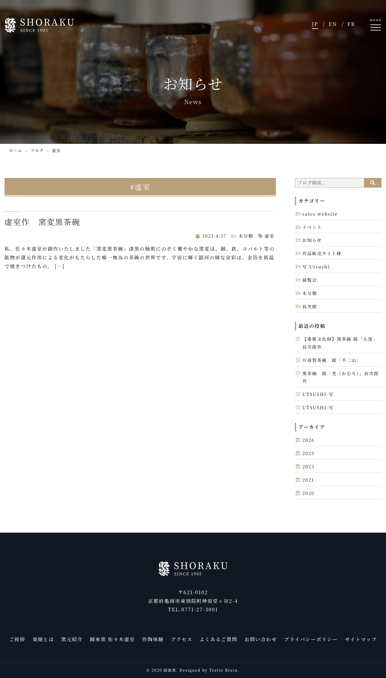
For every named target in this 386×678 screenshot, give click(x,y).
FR (351, 24)
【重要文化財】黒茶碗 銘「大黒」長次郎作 (340, 343)
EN (333, 24)
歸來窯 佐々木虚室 (112, 639)
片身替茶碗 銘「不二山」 (332, 360)
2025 (308, 453)
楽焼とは (43, 639)
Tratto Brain (223, 670)
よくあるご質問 (218, 639)
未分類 (246, 236)
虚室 (270, 236)
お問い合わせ (261, 639)
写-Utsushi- (317, 266)
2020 (308, 493)
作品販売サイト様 (321, 253)
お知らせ (312, 240)
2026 (308, 440)
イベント (312, 227)
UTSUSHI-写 (318, 394)
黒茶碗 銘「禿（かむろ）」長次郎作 (340, 377)
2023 (308, 466)
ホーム (15, 150)
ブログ (37, 150)
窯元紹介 (72, 639)
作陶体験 (153, 639)
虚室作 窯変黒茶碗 (42, 221)
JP (315, 24)
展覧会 (309, 280)
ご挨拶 (17, 639)
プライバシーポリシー (311, 639)
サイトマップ (361, 639)
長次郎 (309, 306)
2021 (308, 480)
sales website (320, 214)
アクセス (181, 639)
